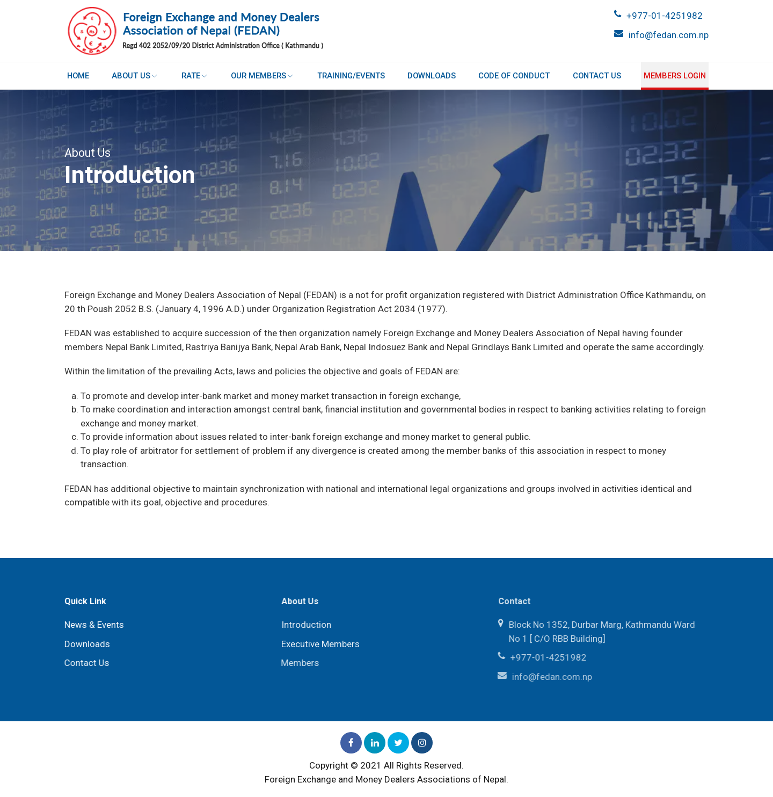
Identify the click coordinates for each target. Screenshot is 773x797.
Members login (674, 76)
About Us (135, 76)
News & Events (92, 624)
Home (78, 76)
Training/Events (350, 76)
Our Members (262, 76)
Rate (194, 76)
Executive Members (318, 644)
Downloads (431, 76)
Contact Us (596, 76)
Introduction (304, 624)
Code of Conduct (514, 76)
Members (298, 662)
